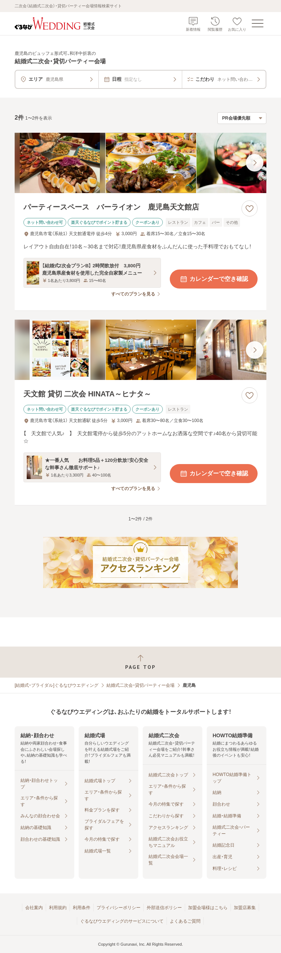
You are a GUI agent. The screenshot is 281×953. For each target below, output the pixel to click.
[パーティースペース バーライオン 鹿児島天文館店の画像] (140, 163)
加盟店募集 (245, 907)
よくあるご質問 (185, 921)
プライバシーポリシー (118, 907)
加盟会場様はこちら (208, 907)
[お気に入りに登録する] (249, 208)
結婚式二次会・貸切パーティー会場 (140, 685)
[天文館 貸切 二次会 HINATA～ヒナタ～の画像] (140, 350)
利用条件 (81, 907)
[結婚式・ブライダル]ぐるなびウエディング (56, 685)
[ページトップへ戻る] (140, 662)
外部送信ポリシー (164, 907)
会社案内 (34, 907)
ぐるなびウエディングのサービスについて (122, 921)
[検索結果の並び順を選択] (241, 118)
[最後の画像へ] (254, 163)
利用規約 (58, 907)
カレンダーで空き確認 (213, 279)
